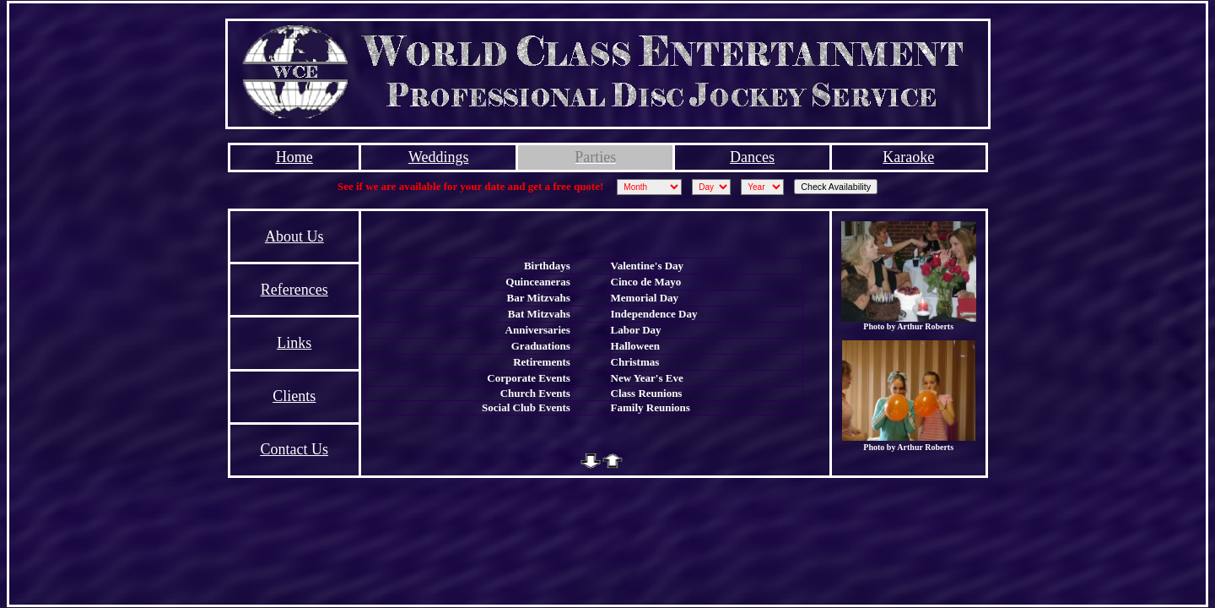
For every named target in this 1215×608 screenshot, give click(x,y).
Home (294, 157)
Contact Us (294, 449)
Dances (752, 157)
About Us (294, 236)
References (294, 289)
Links (294, 342)
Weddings (438, 157)
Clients (294, 396)
